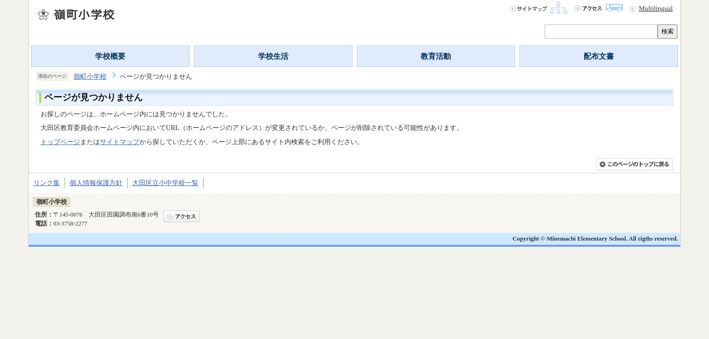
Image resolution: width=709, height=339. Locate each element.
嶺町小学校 (89, 76)
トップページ (60, 141)
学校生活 (273, 56)
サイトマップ (119, 141)
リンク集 (46, 182)
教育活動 (436, 56)
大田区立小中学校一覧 (165, 182)
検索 (667, 31)
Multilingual (656, 8)
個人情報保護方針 (96, 182)
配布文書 (599, 56)
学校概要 (110, 56)
